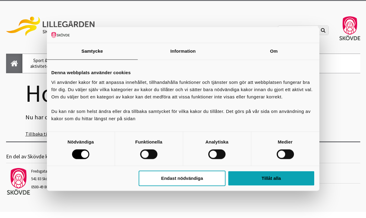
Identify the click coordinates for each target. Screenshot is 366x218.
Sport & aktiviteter (40, 63)
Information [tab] (183, 51)
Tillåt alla (271, 178)
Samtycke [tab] (92, 51)
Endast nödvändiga (182, 178)
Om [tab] (274, 51)
